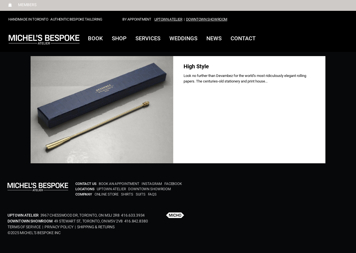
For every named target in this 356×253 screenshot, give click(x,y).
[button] (10, 5)
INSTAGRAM (152, 183)
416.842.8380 (136, 221)
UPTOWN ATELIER (168, 19)
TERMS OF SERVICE (25, 227)
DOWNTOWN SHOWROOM (206, 19)
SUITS (140, 194)
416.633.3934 (133, 215)
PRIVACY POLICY (58, 227)
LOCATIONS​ (85, 189)
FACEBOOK (173, 183)
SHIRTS (127, 194)
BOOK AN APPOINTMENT (120, 183)
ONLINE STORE (107, 194)
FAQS (152, 194)
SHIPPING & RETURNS (96, 227)
